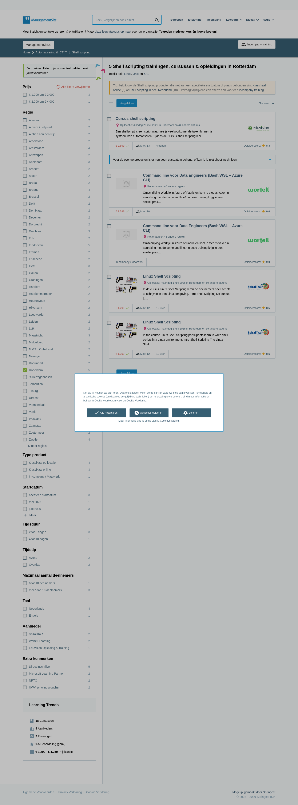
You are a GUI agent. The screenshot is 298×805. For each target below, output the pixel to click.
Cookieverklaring (169, 420)
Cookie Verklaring (136, 400)
